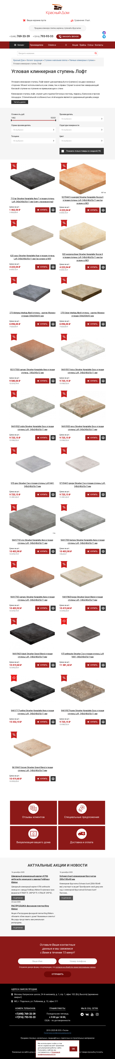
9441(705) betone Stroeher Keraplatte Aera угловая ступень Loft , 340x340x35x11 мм (82, 541)
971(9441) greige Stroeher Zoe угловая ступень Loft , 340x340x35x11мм (82, 485)
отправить (57, 974)
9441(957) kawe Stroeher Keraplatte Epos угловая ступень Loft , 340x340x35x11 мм (82, 712)
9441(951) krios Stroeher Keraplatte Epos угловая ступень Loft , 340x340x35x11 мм (82, 371)
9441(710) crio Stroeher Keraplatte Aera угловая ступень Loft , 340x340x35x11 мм (32, 541)
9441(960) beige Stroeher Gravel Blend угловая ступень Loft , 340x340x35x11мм (82, 598)
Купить (43, 210)
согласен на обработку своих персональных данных (76, 967)
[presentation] (57, 949)
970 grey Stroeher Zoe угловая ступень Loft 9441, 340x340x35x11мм (32, 485)
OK (73, 1049)
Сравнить (53, 209)
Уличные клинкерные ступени (81, 60)
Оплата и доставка (52, 46)
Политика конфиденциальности (57, 1033)
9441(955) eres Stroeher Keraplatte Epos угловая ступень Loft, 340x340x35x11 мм (82, 428)
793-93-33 (43, 36)
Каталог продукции (19, 46)
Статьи (90, 45)
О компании (66, 46)
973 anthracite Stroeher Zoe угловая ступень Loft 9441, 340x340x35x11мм (82, 655)
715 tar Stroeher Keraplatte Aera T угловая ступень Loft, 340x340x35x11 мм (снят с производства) (32, 200)
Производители (36, 45)
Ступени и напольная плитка (55, 60)
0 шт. (87, 20)
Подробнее (18, 898)
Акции (75, 45)
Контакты (99, 45)
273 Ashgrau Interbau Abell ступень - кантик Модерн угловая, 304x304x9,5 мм (32, 314)
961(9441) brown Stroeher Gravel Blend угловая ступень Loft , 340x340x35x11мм (32, 769)
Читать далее (20, 102)
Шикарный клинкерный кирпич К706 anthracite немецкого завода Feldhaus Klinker (30, 879)
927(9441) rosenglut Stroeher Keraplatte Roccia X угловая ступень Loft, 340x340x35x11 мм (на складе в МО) (82, 200)
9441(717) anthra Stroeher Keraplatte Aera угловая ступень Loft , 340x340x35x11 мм (32, 712)
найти (96, 53)
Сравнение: (79, 20)
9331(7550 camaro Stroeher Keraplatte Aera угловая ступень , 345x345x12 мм (32, 371)
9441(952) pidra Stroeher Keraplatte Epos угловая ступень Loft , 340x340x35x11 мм (32, 428)
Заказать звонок (70, 37)
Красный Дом (19, 60)
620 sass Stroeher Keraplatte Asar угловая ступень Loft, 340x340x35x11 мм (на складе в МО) (32, 257)
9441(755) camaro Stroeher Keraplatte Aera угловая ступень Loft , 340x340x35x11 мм (32, 598)
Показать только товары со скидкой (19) (84, 151)
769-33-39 (19, 36)
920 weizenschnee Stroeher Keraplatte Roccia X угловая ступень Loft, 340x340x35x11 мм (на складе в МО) (82, 257)
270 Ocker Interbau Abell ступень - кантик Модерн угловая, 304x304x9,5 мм (82, 314)
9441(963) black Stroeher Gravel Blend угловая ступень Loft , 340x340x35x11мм (32, 655)
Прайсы (82, 45)
